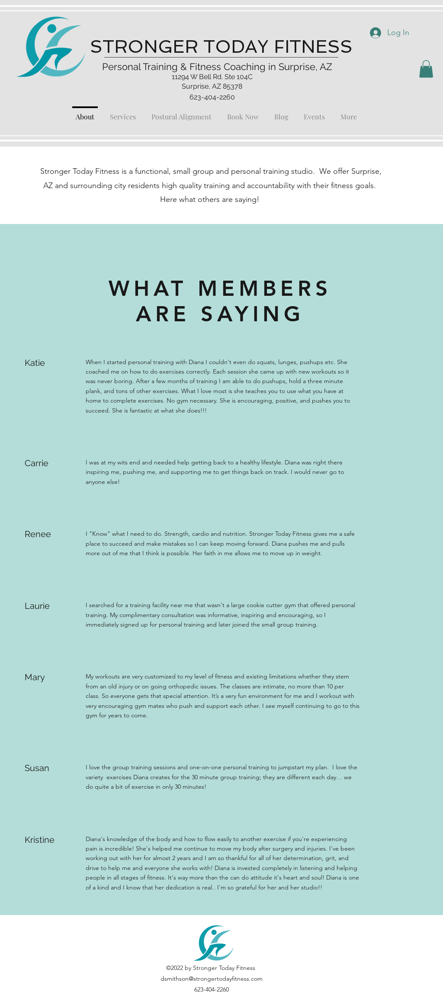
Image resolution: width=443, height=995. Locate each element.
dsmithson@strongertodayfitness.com (212, 978)
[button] (426, 69)
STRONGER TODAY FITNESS (221, 46)
